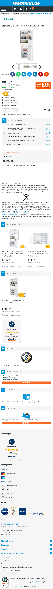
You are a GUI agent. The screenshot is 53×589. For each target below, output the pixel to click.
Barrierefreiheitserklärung (10, 570)
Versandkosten (36, 582)
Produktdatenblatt (9, 98)
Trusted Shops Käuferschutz (11, 365)
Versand (18, 85)
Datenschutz (5, 560)
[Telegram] (23, 74)
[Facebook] (12, 74)
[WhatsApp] (18, 74)
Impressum (5, 557)
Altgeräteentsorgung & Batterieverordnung (16, 567)
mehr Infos (26, 383)
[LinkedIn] (35, 74)
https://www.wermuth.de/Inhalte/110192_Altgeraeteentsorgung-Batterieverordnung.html (21, 214)
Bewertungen (8, 161)
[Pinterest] (40, 74)
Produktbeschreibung (12, 152)
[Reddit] (46, 74)
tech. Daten (7, 156)
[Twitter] (29, 74)
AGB (2, 564)
